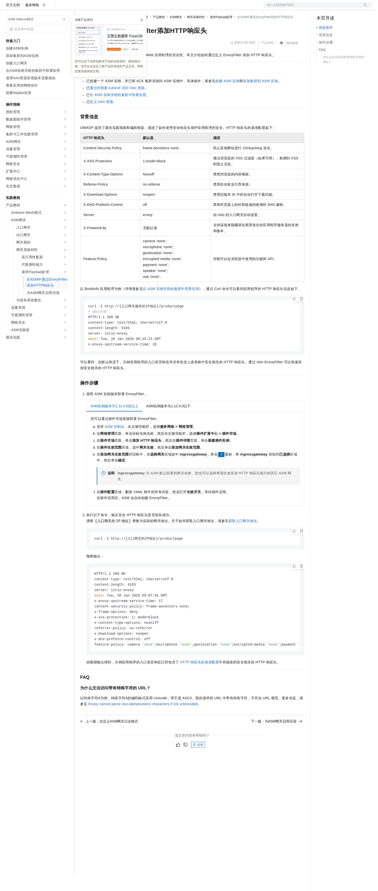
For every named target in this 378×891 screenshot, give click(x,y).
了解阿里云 (163, 8)
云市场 (120, 8)
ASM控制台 (114, 444)
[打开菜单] (8, 8)
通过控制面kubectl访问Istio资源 (117, 104)
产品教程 (159, 33)
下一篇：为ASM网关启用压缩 (276, 743)
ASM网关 (176, 33)
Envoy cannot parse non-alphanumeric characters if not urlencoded (143, 725)
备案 (322, 8)
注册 (346, 8)
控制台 (333, 8)
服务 (145, 8)
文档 (311, 8)
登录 (364, 8)
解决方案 (80, 8)
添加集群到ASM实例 (260, 97)
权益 (95, 8)
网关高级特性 (196, 33)
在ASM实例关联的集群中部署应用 (118, 111)
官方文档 (13, 21)
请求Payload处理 (221, 33)
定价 (106, 8)
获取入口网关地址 (243, 539)
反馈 (198, 766)
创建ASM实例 (227, 97)
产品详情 (267, 58)
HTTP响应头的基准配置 (199, 684)
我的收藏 (292, 59)
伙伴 (134, 8)
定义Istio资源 (101, 118)
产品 (64, 8)
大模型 (51, 8)
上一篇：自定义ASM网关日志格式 (109, 743)
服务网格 (32, 21)
